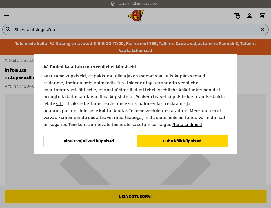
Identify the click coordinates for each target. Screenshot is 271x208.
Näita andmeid (187, 124)
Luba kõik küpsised (182, 141)
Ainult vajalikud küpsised (88, 141)
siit (59, 103)
